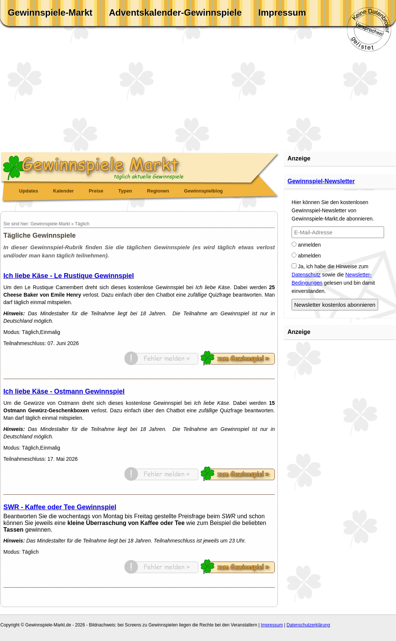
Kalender (63, 191)
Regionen (158, 191)
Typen (125, 191)
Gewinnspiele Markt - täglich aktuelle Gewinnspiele (140, 166)
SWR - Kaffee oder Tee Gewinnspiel (59, 507)
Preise (96, 191)
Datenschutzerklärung (308, 625)
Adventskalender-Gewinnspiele (175, 12)
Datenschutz (306, 275)
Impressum (282, 12)
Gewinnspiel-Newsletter (321, 181)
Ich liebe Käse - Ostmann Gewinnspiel (64, 391)
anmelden (306, 245)
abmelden (306, 256)
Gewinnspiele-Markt (50, 12)
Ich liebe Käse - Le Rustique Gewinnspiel (68, 275)
